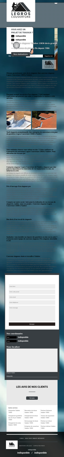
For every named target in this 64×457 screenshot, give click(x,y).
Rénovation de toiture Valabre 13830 (31, 411)
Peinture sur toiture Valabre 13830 (46, 422)
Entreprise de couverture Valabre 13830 (32, 427)
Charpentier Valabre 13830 (14, 411)
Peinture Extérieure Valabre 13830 (46, 411)
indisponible (23, 337)
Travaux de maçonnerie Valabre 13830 (47, 416)
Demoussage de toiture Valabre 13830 (31, 422)
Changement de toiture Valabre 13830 (31, 416)
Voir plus (32, 398)
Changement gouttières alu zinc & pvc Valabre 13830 (15, 417)
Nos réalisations (21, 54)
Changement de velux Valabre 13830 (14, 424)
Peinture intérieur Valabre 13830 (48, 427)
